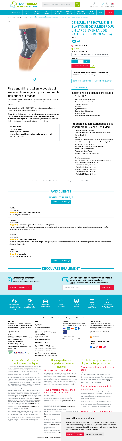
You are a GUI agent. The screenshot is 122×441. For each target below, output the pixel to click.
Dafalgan (25, 397)
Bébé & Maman (47, 12)
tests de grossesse (24, 406)
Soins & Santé (27, 12)
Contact (10, 334)
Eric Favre (108, 403)
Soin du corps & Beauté (58, 12)
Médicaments (15, 12)
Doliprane (24, 395)
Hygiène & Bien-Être (69, 12)
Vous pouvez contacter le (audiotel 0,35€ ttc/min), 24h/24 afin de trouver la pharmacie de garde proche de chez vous (46, 353)
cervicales (69, 376)
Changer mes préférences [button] (94, 434)
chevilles (53, 378)
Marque (19, 17)
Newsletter (11, 333)
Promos (109, 12)
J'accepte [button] (70, 434)
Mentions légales (40, 334)
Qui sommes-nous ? (14, 331)
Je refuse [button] (80, 434)
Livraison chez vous (95, 333)
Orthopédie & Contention (81, 12)
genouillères (60, 375)
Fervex (37, 401)
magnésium (34, 406)
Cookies (37, 338)
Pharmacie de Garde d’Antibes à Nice (45, 347)
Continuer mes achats (82, 81)
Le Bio (100, 12)
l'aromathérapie (109, 395)
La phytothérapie (100, 395)
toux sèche (35, 398)
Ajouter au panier (80, 66)
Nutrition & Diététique (37, 12)
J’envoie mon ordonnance (20, 287)
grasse (9, 400)
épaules (74, 376)
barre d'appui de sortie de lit (66, 400)
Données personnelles (41, 336)
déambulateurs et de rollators (67, 406)
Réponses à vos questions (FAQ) (72, 339)
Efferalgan (17, 397)
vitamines (25, 408)
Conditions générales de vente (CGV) (45, 333)
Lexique (37, 329)
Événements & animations (42, 327)
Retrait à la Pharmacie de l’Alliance (99, 331)
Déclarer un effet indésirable (43, 331)
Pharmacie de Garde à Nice (43, 345)
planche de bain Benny (49, 413)
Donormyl (32, 403)
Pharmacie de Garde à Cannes (43, 350)
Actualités (38, 324)
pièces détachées (55, 424)
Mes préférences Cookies (42, 339)
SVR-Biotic (109, 380)
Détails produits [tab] (80, 87)
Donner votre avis (61, 202)
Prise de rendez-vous (41, 326)
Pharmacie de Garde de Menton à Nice (45, 348)
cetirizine (18, 401)
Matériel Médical (91, 12)
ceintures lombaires (68, 375)
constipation (38, 400)
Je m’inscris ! (107, 287)
